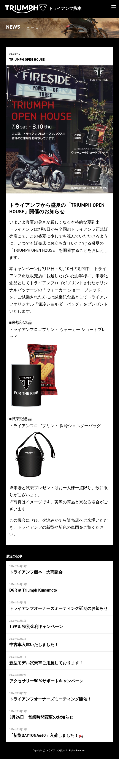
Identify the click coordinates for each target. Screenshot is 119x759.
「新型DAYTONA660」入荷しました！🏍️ (46, 735)
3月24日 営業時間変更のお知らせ (41, 717)
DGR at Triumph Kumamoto (33, 590)
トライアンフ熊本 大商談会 (36, 572)
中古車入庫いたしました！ (34, 644)
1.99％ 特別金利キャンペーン (36, 626)
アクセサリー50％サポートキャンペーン (46, 681)
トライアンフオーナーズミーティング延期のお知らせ (58, 608)
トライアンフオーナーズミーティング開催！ (50, 699)
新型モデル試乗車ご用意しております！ (46, 663)
